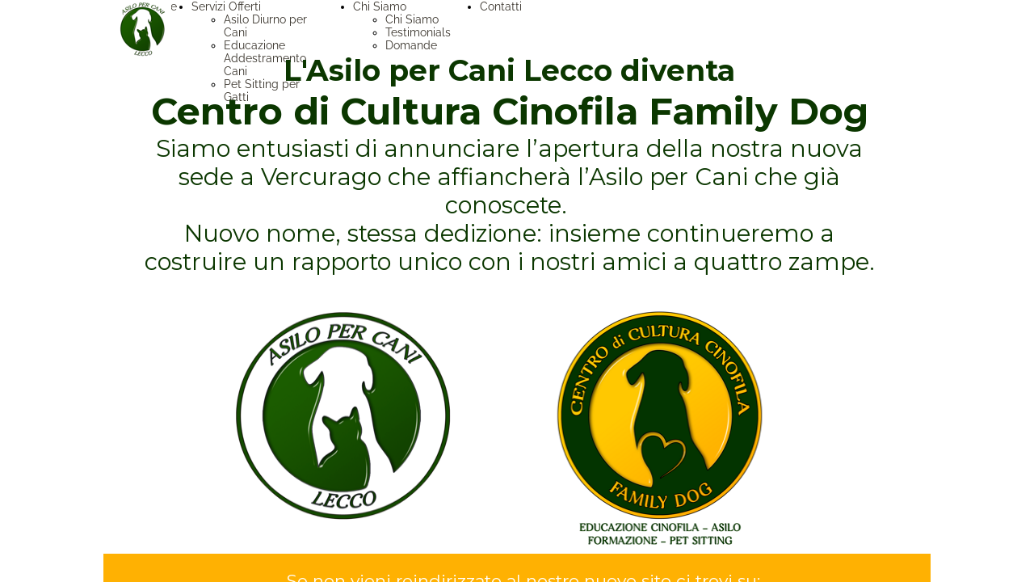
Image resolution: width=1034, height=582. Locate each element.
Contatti (501, 6)
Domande (411, 45)
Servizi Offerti (226, 6)
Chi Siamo (379, 6)
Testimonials (418, 32)
